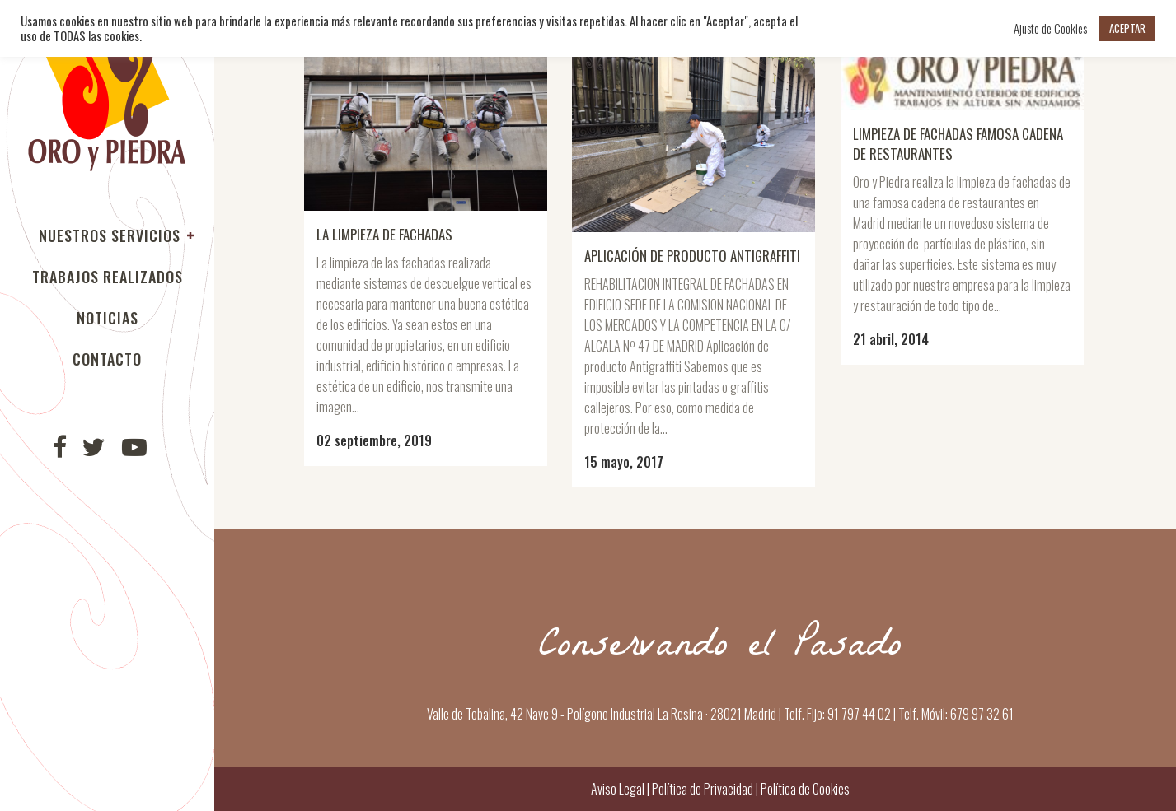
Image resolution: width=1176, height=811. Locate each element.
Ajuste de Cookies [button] (1050, 28)
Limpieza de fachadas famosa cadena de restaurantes (958, 144)
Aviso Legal (617, 789)
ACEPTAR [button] (1127, 28)
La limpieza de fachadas (384, 234)
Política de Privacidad (702, 789)
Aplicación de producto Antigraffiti (692, 255)
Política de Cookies (804, 789)
